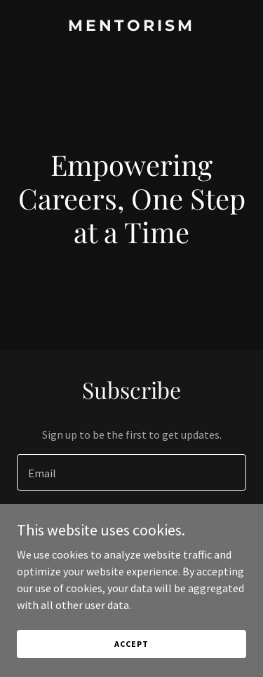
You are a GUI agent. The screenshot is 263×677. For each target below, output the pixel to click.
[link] (131, 27)
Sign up (131, 527)
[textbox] (131, 472)
